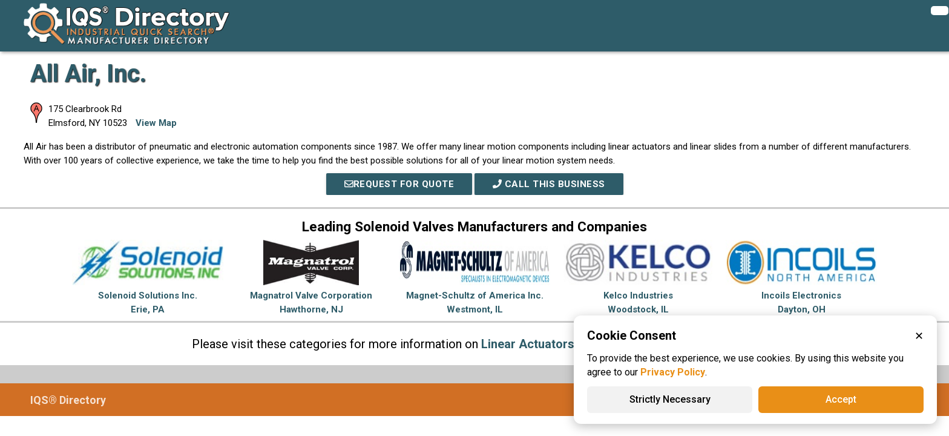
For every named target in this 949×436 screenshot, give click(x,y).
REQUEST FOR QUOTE (399, 184)
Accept (841, 399)
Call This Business (549, 184)
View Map (156, 122)
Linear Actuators (527, 344)
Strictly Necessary (670, 399)
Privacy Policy (672, 372)
